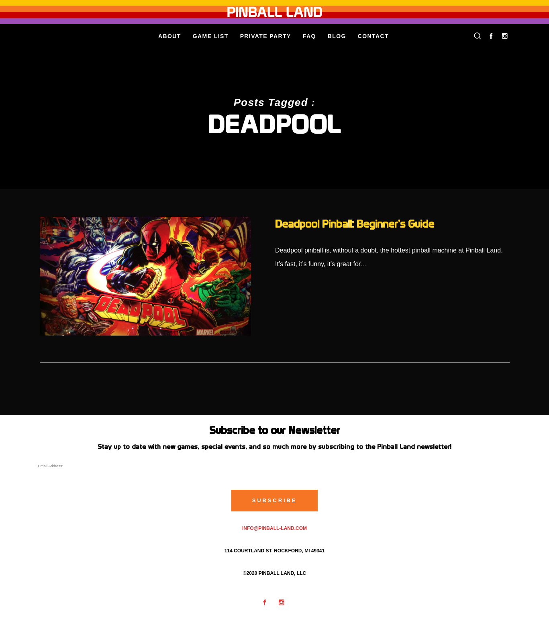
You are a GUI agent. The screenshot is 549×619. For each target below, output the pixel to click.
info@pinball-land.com (274, 528)
